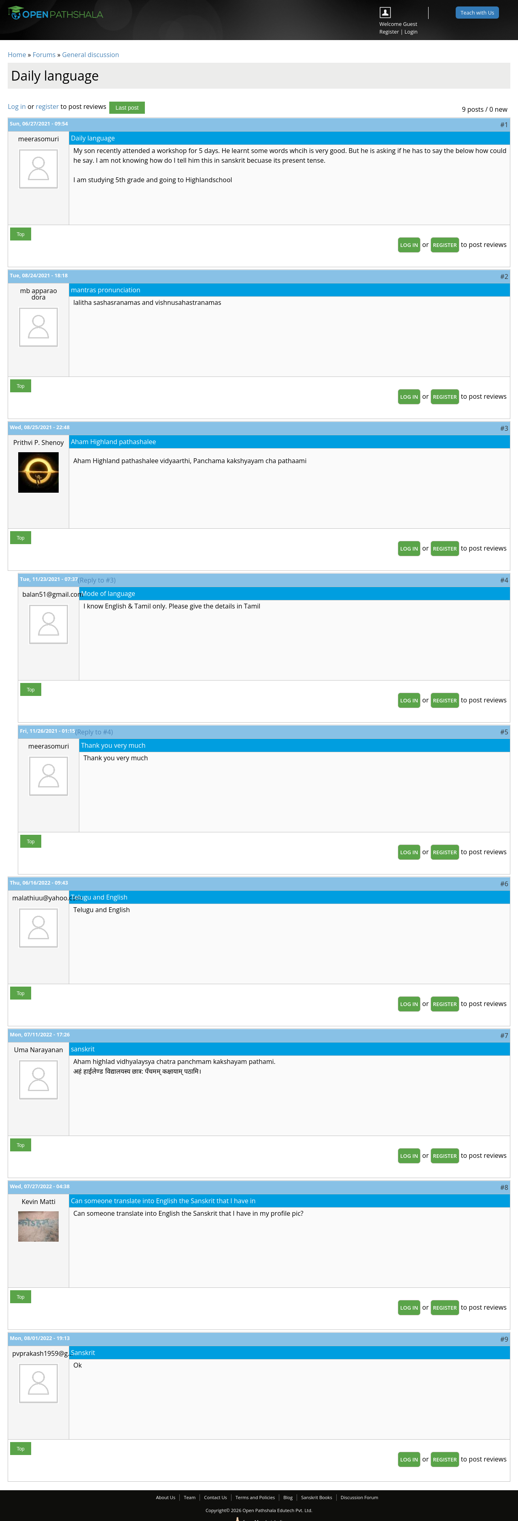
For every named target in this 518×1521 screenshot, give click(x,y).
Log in (17, 106)
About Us (165, 1497)
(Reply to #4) (94, 732)
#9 (504, 1339)
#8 (504, 1187)
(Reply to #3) (96, 580)
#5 (504, 732)
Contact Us (215, 1497)
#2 (504, 276)
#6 (504, 883)
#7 (504, 1035)
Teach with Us (477, 12)
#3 (504, 428)
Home (17, 54)
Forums (44, 54)
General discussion (90, 54)
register (47, 106)
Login (411, 31)
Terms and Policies (255, 1497)
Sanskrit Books (316, 1497)
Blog (288, 1497)
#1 (504, 124)
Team (189, 1497)
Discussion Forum (359, 1497)
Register (389, 31)
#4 (504, 580)
